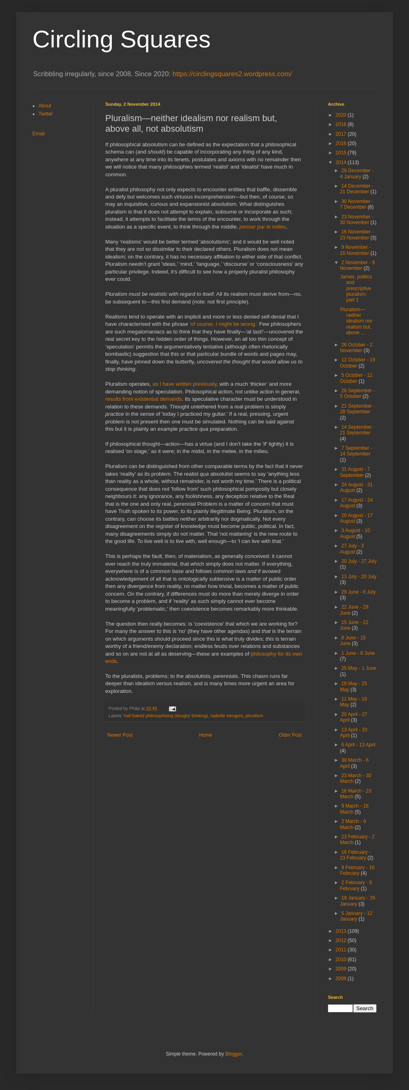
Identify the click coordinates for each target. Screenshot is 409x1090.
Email (38, 134)
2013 (342, 931)
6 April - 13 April (358, 745)
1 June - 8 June (358, 653)
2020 (342, 115)
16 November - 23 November (356, 234)
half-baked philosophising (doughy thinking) (166, 715)
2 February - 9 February (356, 885)
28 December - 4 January (356, 173)
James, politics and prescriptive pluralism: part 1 (356, 288)
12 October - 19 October (357, 362)
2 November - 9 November (357, 265)
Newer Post (119, 735)
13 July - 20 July (359, 576)
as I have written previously (185, 384)
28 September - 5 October (357, 393)
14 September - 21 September (357, 430)
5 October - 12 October (356, 378)
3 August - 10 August (355, 533)
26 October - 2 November (356, 347)
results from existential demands (143, 399)
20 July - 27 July (359, 561)
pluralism (254, 715)
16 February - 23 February (355, 855)
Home (205, 735)
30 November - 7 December (356, 204)
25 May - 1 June (358, 668)
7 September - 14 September (356, 451)
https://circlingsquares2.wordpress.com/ (232, 74)
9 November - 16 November (355, 250)
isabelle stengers (227, 715)
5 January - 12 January (356, 916)
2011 (342, 950)
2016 (342, 143)
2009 (342, 969)
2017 (342, 134)
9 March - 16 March (354, 808)
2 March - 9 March (353, 824)
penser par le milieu (262, 227)
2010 (342, 959)
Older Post (290, 735)
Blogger (233, 1054)
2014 (342, 162)
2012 (342, 940)
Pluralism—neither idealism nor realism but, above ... (356, 321)
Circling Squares (121, 39)
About (44, 106)
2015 (342, 153)
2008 (342, 978)
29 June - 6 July (358, 592)
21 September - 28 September (357, 409)
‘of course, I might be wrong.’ (224, 324)
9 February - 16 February (357, 870)
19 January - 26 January (357, 900)
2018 (342, 124)
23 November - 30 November (356, 219)
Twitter (45, 114)
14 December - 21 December (356, 188)
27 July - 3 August (352, 548)
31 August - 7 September (355, 472)
